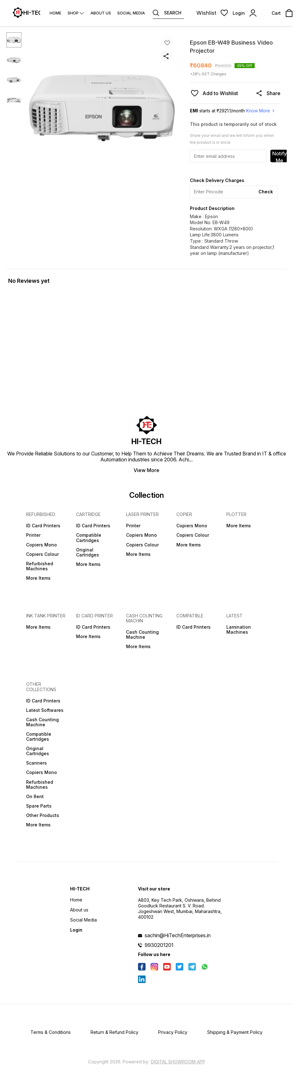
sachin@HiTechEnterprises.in (178, 935)
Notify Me (279, 156)
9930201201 (159, 945)
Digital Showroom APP (178, 1061)
